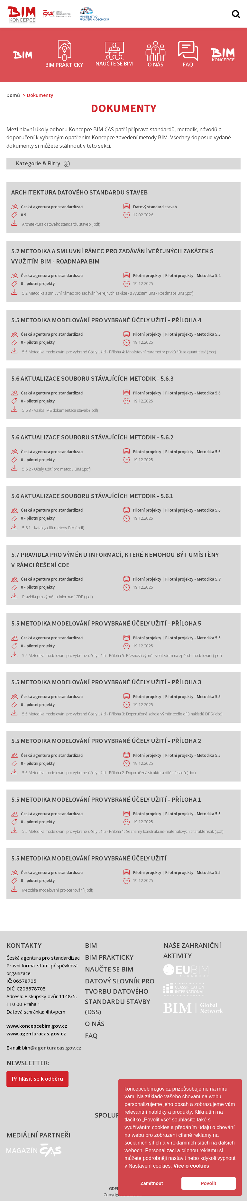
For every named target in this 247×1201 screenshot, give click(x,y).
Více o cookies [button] (191, 1166)
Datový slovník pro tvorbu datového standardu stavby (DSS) (120, 996)
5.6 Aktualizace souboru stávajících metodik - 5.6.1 (92, 496)
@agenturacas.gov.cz (55, 1047)
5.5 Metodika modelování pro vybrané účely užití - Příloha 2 (106, 741)
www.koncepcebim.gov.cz (36, 1026)
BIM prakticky (109, 957)
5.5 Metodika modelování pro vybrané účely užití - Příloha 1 (106, 799)
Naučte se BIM (109, 969)
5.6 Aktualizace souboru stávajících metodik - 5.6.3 (92, 378)
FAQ (91, 1035)
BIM (91, 945)
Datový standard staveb (155, 207)
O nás (95, 1023)
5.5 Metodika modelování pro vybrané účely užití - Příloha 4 (106, 320)
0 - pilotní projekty (38, 283)
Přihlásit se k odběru (37, 1078)
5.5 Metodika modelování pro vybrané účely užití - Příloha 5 (106, 623)
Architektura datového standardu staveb (79, 192)
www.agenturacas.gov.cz (36, 1033)
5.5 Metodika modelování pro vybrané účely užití (89, 858)
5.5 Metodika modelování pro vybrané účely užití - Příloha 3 (106, 682)
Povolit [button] (208, 1183)
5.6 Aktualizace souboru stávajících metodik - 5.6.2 (92, 437)
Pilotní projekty (147, 275)
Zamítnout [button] (152, 1183)
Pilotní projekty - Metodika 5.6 (193, 393)
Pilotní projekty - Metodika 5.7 (193, 579)
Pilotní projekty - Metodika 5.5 (193, 334)
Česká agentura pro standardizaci (52, 207)
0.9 (23, 215)
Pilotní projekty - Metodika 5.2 (193, 275)
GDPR (114, 1188)
